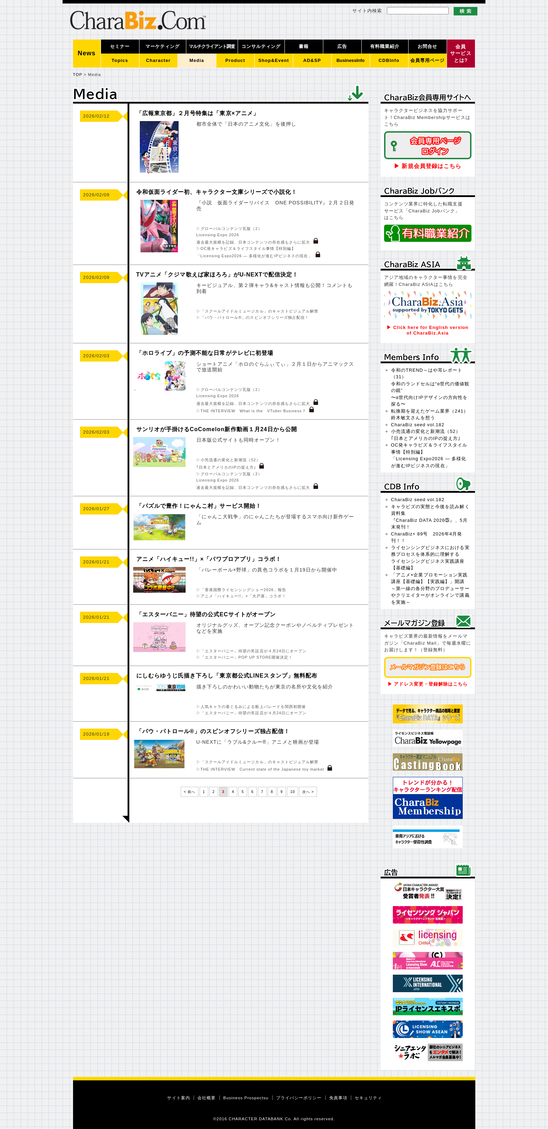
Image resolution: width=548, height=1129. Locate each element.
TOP (77, 74)
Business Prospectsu (245, 1097)
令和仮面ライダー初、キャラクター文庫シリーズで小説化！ (216, 192)
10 (292, 792)
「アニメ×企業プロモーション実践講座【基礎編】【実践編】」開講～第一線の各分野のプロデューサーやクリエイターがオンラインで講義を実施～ (430, 588)
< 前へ (189, 792)
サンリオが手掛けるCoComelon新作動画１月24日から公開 (216, 429)
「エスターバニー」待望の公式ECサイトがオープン (206, 614)
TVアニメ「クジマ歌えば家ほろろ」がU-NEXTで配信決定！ (217, 275)
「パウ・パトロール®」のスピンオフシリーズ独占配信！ (213, 731)
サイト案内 (178, 1097)
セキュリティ (368, 1097)
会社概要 (206, 1097)
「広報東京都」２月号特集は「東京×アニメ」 (197, 113)
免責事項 (338, 1097)
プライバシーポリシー (299, 1097)
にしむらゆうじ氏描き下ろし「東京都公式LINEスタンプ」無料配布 (227, 676)
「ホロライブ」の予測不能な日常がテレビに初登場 (205, 353)
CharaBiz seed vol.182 (418, 424)
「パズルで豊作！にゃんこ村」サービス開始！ (198, 506)
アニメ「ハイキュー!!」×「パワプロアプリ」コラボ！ (209, 559)
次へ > (308, 792)
